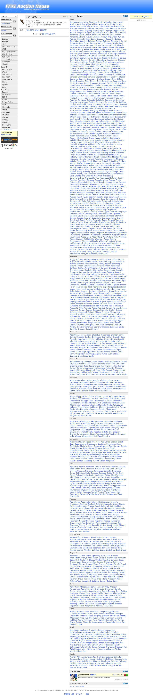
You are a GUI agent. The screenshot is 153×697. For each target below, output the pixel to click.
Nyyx (120, 481)
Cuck (88, 272)
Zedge (109, 581)
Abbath (73, 380)
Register (145, 17)
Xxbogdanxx (113, 665)
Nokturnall (74, 602)
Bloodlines (94, 612)
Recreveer (81, 193)
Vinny (84, 649)
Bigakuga (106, 45)
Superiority (96, 218)
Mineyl (103, 430)
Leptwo (73, 142)
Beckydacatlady (91, 264)
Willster (103, 494)
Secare (122, 199)
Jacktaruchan (120, 117)
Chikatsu (81, 591)
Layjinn (108, 293)
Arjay (107, 587)
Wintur (118, 241)
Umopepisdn (75, 235)
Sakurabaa (113, 197)
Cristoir (114, 539)
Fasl (86, 96)
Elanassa (98, 448)
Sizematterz (75, 212)
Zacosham (113, 327)
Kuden (72, 136)
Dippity (124, 446)
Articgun (113, 587)
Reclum (73, 193)
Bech (72, 444)
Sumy (113, 411)
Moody (90, 161)
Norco (105, 170)
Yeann (79, 247)
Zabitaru (73, 250)
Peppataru (99, 180)
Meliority (73, 157)
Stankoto (73, 216)
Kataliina (106, 123)
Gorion (118, 283)
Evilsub (97, 94)
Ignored (84, 287)
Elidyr (108, 87)
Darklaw (110, 272)
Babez (80, 39)
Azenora (121, 467)
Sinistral (114, 372)
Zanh (104, 606)
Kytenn (107, 477)
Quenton (122, 186)
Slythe (72, 391)
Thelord (88, 226)
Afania (88, 556)
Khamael (103, 127)
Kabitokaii (120, 121)
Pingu (89, 182)
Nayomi (110, 600)
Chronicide (103, 399)
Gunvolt (123, 104)
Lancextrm (74, 570)
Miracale (82, 159)
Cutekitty (73, 614)
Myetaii (110, 302)
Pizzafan (97, 432)
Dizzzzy (93, 81)
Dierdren (113, 382)
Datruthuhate (115, 73)
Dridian (111, 510)
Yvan (110, 354)
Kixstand (122, 130)
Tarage (104, 577)
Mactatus (101, 387)
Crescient (97, 591)
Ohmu (121, 172)
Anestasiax (99, 28)
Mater (88, 641)
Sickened (80, 210)
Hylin (102, 428)
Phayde (85, 523)
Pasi (97, 178)
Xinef (91, 436)
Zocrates (73, 356)
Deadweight (120, 508)
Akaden (73, 26)
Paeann (94, 457)
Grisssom (83, 616)
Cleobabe (89, 270)
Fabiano (112, 94)
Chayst (116, 612)
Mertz (109, 405)
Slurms (121, 372)
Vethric (106, 323)
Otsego (101, 643)
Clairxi (87, 64)
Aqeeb (88, 442)
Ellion (85, 513)
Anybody (88, 31)
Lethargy (80, 519)
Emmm (106, 448)
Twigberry (100, 233)
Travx (93, 374)
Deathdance (109, 75)
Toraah (119, 229)
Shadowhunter (81, 459)
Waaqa (73, 239)
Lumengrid (87, 149)
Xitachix (86, 245)
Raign (114, 620)
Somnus (98, 350)
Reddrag (73, 604)
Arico (117, 33)
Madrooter (82, 151)
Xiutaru (73, 327)
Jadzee (72, 289)
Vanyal (94, 492)
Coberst (110, 380)
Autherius (120, 262)
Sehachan (74, 665)
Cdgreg (106, 469)
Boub (107, 362)
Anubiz (81, 31)
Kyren (100, 544)
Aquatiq (73, 33)
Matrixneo (74, 455)
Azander (73, 39)
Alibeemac (93, 260)
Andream (82, 28)
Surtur (72, 352)
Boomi (72, 52)
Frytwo (105, 450)
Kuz (86, 618)
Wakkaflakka (89, 239)
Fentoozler (99, 475)
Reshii (72, 195)
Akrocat (83, 587)
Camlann (114, 560)
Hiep (83, 597)
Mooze (92, 345)
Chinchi (92, 62)
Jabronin (73, 477)
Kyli (83, 661)
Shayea (81, 205)
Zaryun (103, 581)
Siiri (93, 350)
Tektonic (111, 577)
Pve (111, 457)
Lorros (119, 144)
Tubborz (118, 527)
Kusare (115, 136)
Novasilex (119, 170)
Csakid (88, 68)
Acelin (100, 22)
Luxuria (94, 405)
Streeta (80, 218)
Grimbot (116, 104)
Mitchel (85, 345)
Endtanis (109, 564)
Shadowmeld (107, 203)
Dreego (84, 85)
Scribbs (119, 310)
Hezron (108, 285)
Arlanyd (84, 558)
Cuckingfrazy (97, 68)
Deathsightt (120, 75)
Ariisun (123, 33)
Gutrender (97, 515)
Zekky (89, 252)
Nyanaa (94, 172)
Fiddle (86, 450)
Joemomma (85, 121)
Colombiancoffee (89, 562)
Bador (93, 39)
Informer (113, 115)
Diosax (73, 81)
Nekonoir (79, 304)
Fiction (107, 475)
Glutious (104, 595)
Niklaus (107, 521)
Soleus (78, 391)
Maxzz (118, 387)
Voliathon (74, 325)
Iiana (124, 113)
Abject (81, 22)
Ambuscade (7, 69)
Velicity (93, 529)
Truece (86, 233)
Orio (83, 176)
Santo (105, 575)
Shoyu (92, 411)
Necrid (97, 573)
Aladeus (90, 397)
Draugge (84, 401)
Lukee (124, 295)
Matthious (120, 153)
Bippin (94, 47)
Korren (72, 293)
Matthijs (112, 153)
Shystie (73, 210)
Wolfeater (117, 529)
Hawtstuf (93, 106)
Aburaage (93, 22)
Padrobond (82, 484)
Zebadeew (107, 391)
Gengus (106, 283)
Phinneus (73, 182)
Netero (81, 170)
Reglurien (100, 193)
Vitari (111, 323)
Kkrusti (117, 568)
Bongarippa (89, 266)
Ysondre (97, 327)
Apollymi (109, 31)
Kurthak (101, 136)
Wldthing (90, 354)
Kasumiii (84, 291)
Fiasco (114, 281)
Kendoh (73, 127)
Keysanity (87, 127)
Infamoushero (103, 115)
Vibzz (94, 237)
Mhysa (86, 300)
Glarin (115, 102)
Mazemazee (81, 155)
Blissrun (105, 537)
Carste (88, 539)
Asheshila (74, 37)
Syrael (98, 577)
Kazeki (122, 403)
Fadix (107, 364)
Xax (80, 531)
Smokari (73, 314)
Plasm (4, 82)
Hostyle (116, 515)
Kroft (110, 639)
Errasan (112, 279)
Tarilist (91, 665)
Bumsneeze (121, 54)
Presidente (74, 663)
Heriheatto (89, 108)
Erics (90, 513)
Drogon (89, 564)
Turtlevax (73, 529)
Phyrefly (89, 432)
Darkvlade (74, 382)
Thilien (110, 319)
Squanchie (117, 214)
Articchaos (103, 262)
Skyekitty (93, 212)
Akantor (73, 657)
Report (115, 674)
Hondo (118, 636)
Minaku (79, 345)
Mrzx (99, 163)
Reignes (116, 308)
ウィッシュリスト (9, 47)
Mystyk (97, 165)
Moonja (88, 481)
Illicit (90, 287)
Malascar (91, 151)
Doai (99, 81)
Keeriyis (92, 291)
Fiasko (109, 96)
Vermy (104, 374)
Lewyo (79, 142)
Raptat (92, 663)
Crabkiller (116, 66)
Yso (118, 247)
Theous (104, 319)
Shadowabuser (95, 203)
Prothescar (83, 663)
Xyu (120, 665)
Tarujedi (111, 220)
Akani (84, 397)
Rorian (113, 195)
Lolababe (106, 295)
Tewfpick (99, 224)
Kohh (111, 597)
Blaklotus (96, 335)
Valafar (99, 323)
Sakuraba (109, 663)
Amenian (87, 362)
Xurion (104, 354)
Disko (87, 81)
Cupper (106, 68)
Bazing (100, 43)
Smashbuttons (83, 434)
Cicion (121, 62)
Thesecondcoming (107, 226)
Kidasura (111, 127)
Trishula (107, 321)
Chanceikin (96, 539)
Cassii (120, 424)
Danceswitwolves (101, 446)
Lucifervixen (98, 479)
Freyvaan (109, 98)
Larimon (110, 618)
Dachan (88, 337)
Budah (97, 506)
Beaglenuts (107, 504)
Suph (88, 316)
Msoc (98, 370)
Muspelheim (83, 407)
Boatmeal (79, 266)
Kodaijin (91, 132)
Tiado (118, 226)
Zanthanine (113, 250)
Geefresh (98, 283)
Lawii (83, 479)
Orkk (88, 176)
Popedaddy (84, 184)
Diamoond (101, 382)
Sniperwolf (74, 527)
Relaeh (108, 193)
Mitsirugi (90, 159)
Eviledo (80, 384)
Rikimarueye (111, 523)
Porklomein (104, 184)
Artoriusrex (96, 35)
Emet (121, 473)
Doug (88, 593)
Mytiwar (105, 455)
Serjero (89, 486)
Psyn (122, 643)
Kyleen (72, 519)
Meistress (112, 155)
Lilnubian (123, 639)
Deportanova (114, 446)
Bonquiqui (113, 424)
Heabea (99, 659)
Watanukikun (118, 413)
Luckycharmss (103, 146)
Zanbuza (96, 250)
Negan (72, 304)
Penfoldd (73, 180)
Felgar (103, 96)
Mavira (72, 155)
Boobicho (102, 444)
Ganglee (97, 595)
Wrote (103, 243)
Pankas (108, 643)
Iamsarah (111, 113)
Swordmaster (103, 316)
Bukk (113, 266)
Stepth (93, 434)
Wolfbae (73, 243)
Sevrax (78, 203)
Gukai (109, 401)
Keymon (80, 477)
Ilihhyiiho (73, 115)
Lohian (104, 144)
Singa (105, 210)
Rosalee (116, 348)
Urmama (121, 434)
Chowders (113, 62)
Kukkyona (80, 136)
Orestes (99, 546)
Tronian (121, 231)
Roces (88, 195)
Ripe (102, 663)
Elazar (86, 87)
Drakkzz (94, 593)
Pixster (96, 182)
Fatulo (91, 96)
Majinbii (82, 641)
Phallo (118, 180)
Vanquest (115, 235)
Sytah (119, 411)
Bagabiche (110, 39)
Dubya (86, 448)
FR (11, 129)
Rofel (89, 645)
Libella (93, 519)
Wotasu (91, 243)
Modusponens (109, 159)
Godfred (73, 104)
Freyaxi (86, 595)
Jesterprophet (101, 119)
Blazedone (119, 47)
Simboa (99, 210)
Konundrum (106, 132)
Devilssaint (81, 364)
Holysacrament (115, 111)
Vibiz (89, 237)
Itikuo (93, 675)
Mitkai (96, 600)
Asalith (118, 35)
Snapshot (79, 577)
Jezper (121, 119)
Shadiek (85, 203)
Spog (119, 350)
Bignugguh (113, 397)
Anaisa (114, 260)
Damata (111, 508)
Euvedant (74, 281)
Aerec (115, 22)
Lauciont (118, 618)
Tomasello (106, 548)
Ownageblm (90, 178)
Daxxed (118, 272)
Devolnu (80, 510)
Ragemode (117, 457)
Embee (73, 90)
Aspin (90, 558)
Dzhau (123, 634)
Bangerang (115, 41)
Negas (109, 481)
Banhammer (112, 558)
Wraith (98, 243)
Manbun (106, 297)
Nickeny (111, 345)
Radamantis (94, 189)
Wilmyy (102, 241)
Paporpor (115, 643)
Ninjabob (119, 345)
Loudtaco (81, 146)
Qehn (103, 186)
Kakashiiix (89, 639)
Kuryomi (108, 136)
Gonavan (117, 542)
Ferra (113, 364)
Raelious (110, 189)
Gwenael (73, 106)
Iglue (78, 287)
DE (9, 129)
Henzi (72, 108)
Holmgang (94, 111)
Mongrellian (81, 161)
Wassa (106, 239)
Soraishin (80, 214)
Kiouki (99, 130)
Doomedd (117, 81)
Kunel (87, 136)
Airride (115, 24)
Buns (118, 266)
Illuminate (82, 115)
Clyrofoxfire (98, 270)
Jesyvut (110, 119)
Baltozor (106, 41)
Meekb (97, 155)
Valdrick (73, 492)
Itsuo (99, 117)
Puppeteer (92, 186)
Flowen (79, 595)
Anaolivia (120, 26)
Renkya (121, 620)
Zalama (88, 250)
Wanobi (78, 436)
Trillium (100, 321)
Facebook (110, 614)
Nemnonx (88, 304)
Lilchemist (99, 142)
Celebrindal (95, 268)
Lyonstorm (117, 149)
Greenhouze (98, 104)
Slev (100, 212)
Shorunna (74, 207)
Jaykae (83, 119)
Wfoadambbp (75, 241)
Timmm (85, 229)
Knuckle (104, 639)
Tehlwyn (87, 222)
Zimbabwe (110, 550)
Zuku (105, 254)
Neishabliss (97, 167)
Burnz (119, 444)
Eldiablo (93, 87)
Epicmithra (104, 279)
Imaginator (91, 115)
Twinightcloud (111, 233)
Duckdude (81, 276)
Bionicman (74, 506)
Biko (80, 47)
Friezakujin (118, 98)
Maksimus (82, 600)
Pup (71, 575)
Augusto (89, 37)
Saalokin (92, 197)
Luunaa (121, 519)
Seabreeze (74, 312)
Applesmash (119, 31)
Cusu (82, 634)
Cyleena (113, 68)
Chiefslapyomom (77, 270)
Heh (125, 106)
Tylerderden (122, 233)
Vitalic (99, 237)
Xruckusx (94, 245)
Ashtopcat (117, 421)
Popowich (89, 602)
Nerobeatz (110, 641)
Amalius (107, 260)
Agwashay (81, 24)
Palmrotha (104, 306)
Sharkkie (73, 205)
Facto (118, 94)
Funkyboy (82, 100)
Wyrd (109, 243)
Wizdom (118, 649)
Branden (114, 335)
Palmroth (95, 306)
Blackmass (87, 632)
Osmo (95, 643)
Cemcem (84, 60)
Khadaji (123, 616)
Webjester (110, 461)
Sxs (118, 218)
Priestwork (97, 602)
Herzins (114, 339)
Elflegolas (101, 87)
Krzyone (98, 134)
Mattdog (104, 153)
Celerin (73, 337)
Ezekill (72, 595)
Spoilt (100, 214)
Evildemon (74, 94)
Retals (78, 195)
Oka (85, 174)
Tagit (84, 352)
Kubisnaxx (107, 134)
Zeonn (102, 550)
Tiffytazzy (84, 490)
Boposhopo (99, 266)
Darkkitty (107, 471)
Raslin (72, 409)
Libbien (87, 519)
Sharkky (73, 434)
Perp (106, 180)
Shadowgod (111, 409)
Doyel (86, 83)
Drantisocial (112, 83)
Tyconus (113, 352)
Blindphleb (84, 560)
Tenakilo (94, 222)
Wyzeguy (89, 325)
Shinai (109, 525)
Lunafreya (97, 149)
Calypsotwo (115, 362)
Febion (97, 96)
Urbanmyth (89, 413)
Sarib (90, 372)
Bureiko (73, 56)
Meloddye (97, 455)
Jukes (107, 121)
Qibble (108, 186)
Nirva (92, 170)
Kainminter (114, 616)
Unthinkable (96, 235)
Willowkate (107, 529)
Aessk (121, 22)
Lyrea (95, 387)
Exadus (85, 475)
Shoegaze (109, 205)
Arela (112, 33)
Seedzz (78, 201)
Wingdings (110, 241)
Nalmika (114, 661)
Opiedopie (87, 643)
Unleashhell (79, 413)
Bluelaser (90, 469)
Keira (79, 661)
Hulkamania (108, 566)
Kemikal (122, 125)
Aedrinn (81, 556)
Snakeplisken (99, 459)
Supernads (116, 459)
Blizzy (83, 469)
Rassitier (82, 191)
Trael (88, 374)
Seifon (72, 350)
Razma (115, 191)
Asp (102, 442)
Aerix (72, 587)
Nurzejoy (86, 172)
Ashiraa (73, 612)
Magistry (113, 544)
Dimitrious (98, 634)
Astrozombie (75, 589)
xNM (4, 49)
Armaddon (108, 421)
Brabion (91, 506)
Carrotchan (74, 58)
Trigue (80, 579)
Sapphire (117, 663)
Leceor (116, 639)
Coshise (99, 562)
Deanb (100, 75)
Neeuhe (80, 167)
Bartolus (80, 612)
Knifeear (84, 132)
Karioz (99, 123)
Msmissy (105, 163)
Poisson (109, 182)
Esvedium (97, 513)
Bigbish (113, 45)
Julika (124, 659)
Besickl (115, 504)
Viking (104, 579)
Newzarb (103, 304)
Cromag (73, 68)
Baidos (118, 39)
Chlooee (73, 471)
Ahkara (95, 24)
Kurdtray (93, 136)
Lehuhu (105, 140)
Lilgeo (83, 430)
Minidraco (121, 570)
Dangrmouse (85, 71)
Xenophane (109, 325)
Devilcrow (74, 79)
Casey (121, 560)
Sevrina (103, 525)
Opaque (109, 370)
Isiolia (87, 452)
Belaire (115, 43)
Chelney (73, 591)
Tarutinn (73, 222)
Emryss (102, 564)
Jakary (78, 289)
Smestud (99, 411)
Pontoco (122, 182)
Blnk (91, 50)
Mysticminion (88, 165)
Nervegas (74, 170)
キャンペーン (7, 74)
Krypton (93, 477)
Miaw (92, 300)
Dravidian (116, 634)
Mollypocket (117, 405)
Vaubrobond (75, 237)
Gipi (107, 636)
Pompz (115, 182)
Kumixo (101, 477)
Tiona (72, 321)
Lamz (92, 140)
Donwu (82, 564)
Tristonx (87, 579)
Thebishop (88, 461)
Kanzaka (86, 123)
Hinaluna (106, 108)
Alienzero (90, 467)
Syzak (76, 220)
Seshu (114, 201)
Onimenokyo (75, 432)
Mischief (106, 300)
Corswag (100, 66)
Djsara (116, 399)
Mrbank (105, 161)
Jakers (111, 659)
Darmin (100, 73)
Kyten (95, 618)
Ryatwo (124, 348)
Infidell (106, 659)
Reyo (83, 195)
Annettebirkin (82, 421)
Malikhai (73, 620)
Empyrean (105, 276)
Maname (99, 151)
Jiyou (92, 597)
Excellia (102, 614)
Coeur (107, 64)
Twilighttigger (117, 321)
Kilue (122, 428)
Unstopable (86, 235)
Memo (72, 345)
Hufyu (88, 113)
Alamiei (82, 467)
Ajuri (103, 556)
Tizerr (99, 229)
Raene (113, 484)
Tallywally (97, 220)
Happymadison (115, 595)
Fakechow (74, 96)
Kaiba (72, 291)
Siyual (72, 577)
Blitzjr (86, 50)
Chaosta (112, 268)
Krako (120, 132)
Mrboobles (113, 161)
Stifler (89, 647)
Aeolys (72, 397)
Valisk (79, 492)
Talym (98, 488)
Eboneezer (108, 593)
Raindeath (74, 191)
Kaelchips (98, 597)
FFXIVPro (6, 122)
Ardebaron (99, 421)
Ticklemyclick (75, 229)
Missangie (79, 481)
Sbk (90, 199)
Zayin (124, 374)
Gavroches (79, 515)
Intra (72, 117)
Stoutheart (87, 548)
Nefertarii (88, 167)
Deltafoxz (82, 614)
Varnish (123, 235)
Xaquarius (112, 374)
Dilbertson (80, 473)
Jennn (72, 568)
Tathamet (80, 319)
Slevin (90, 459)
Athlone (81, 37)
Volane (110, 237)
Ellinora (79, 513)
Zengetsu (97, 252)
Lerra (124, 452)
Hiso (102, 366)
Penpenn (90, 180)
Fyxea (91, 283)
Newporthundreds (86, 521)
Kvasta (91, 138)
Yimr (85, 247)
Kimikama (100, 341)
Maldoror (119, 368)
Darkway (92, 73)
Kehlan (107, 125)
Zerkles (114, 252)
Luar (95, 146)
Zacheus (81, 250)
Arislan (101, 587)
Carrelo (118, 589)
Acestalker (108, 22)
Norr (109, 573)
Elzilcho (73, 384)
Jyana (123, 289)
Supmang (106, 218)
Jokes (93, 121)
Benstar (82, 45)
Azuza (84, 657)
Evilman (90, 94)
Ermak (123, 564)
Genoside (108, 384)
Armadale (74, 35)
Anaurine (73, 28)
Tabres (78, 352)
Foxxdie (73, 283)
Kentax (80, 127)
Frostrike (98, 450)
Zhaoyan (84, 254)
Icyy (115, 566)
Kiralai (105, 130)
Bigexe (122, 504)
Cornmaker (106, 539)
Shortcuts (118, 205)
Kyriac (107, 341)
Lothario (121, 597)
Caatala (81, 268)
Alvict (101, 260)
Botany (79, 52)
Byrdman (73, 268)
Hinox (112, 108)
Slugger (105, 212)
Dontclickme (107, 81)
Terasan (103, 527)
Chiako (85, 62)
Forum (4, 100)
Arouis (81, 35)
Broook (122, 52)
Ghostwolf (74, 452)
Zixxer (100, 254)
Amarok (106, 502)
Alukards (112, 26)
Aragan (88, 33)
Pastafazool (105, 178)
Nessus (118, 600)
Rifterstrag (93, 575)
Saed (106, 197)
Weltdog (73, 581)
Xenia (102, 325)
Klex (78, 132)
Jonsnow (105, 616)
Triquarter (74, 606)
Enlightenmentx (76, 279)
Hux (81, 544)
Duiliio (109, 473)
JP (4, 129)
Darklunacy (83, 73)
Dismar (82, 593)
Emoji (112, 448)
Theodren (119, 647)
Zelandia (73, 329)
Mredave (122, 161)
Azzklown (87, 424)
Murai (95, 620)
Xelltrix (99, 606)
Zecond (73, 252)
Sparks (5, 84)
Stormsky (112, 314)
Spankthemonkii (110, 350)
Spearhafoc (111, 622)
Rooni (107, 195)
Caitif (87, 268)
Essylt (103, 92)
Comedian (114, 64)
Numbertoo (115, 521)
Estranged (120, 279)
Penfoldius (82, 180)
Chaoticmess (111, 60)
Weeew (113, 239)
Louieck (89, 146)
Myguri (98, 345)
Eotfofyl (117, 564)
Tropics (73, 233)
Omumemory (75, 523)
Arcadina (114, 502)
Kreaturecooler (81, 134)
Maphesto (107, 151)
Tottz (82, 321)
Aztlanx (79, 424)
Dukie (120, 539)
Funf (91, 595)
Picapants (74, 308)
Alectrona (91, 26)
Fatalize (107, 281)
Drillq (100, 593)
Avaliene (97, 37)
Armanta (83, 504)
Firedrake (93, 384)
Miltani (97, 430)
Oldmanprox (101, 174)
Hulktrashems (75, 403)
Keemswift (94, 125)
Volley (116, 237)
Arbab (94, 33)
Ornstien (94, 176)
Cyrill (99, 657)
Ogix (116, 172)
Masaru (86, 153)
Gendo (123, 450)
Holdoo (86, 111)
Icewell (119, 113)
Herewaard (79, 108)
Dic (107, 382)
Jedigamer (101, 289)
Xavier (96, 325)
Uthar (80, 529)
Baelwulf (91, 504)
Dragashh (94, 83)
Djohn (87, 473)
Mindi (123, 387)
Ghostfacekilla (117, 475)
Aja (120, 24)
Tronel (93, 579)
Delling (124, 591)
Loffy (98, 144)
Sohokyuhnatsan (99, 622)
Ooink (89, 389)
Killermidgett (121, 127)
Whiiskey (87, 550)
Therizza (95, 226)
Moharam (88, 620)
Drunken (113, 85)
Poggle (102, 182)
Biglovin (120, 45)
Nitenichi (99, 170)
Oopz (72, 176)
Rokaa (101, 195)
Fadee (86, 384)
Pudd (122, 573)
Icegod (107, 428)
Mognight (74, 302)
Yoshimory (92, 247)
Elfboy (72, 513)
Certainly (92, 60)
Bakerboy (83, 41)
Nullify (79, 172)
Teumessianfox (102, 434)
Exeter (92, 475)
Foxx (103, 636)
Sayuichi (95, 525)
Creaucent (74, 272)
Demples (91, 77)
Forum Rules (7, 102)
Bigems (108, 264)
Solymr (73, 214)
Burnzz (80, 56)
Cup (93, 272)
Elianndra (96, 276)
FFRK (4, 105)
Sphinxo (93, 214)
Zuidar (91, 356)
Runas (88, 525)
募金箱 (4, 97)
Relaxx (114, 193)
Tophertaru (111, 229)
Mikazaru (98, 300)
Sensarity (97, 201)
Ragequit (118, 189)
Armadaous (74, 504)
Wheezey (85, 241)
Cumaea (79, 426)
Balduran (80, 264)
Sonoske (82, 527)
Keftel (101, 125)
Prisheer (113, 184)
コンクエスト (7, 77)
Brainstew (92, 657)
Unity (4, 87)
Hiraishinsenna (76, 111)
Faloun (81, 96)
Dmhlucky (107, 634)
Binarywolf (86, 47)
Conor (81, 66)
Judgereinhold (89, 568)
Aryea (112, 35)
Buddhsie (93, 54)
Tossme (114, 548)
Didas (114, 79)
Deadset (93, 75)
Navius (116, 302)
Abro (86, 22)
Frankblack (74, 616)
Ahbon (88, 24)
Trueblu (79, 233)
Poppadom (94, 184)
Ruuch (79, 197)
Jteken (101, 121)
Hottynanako (75, 517)
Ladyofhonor (83, 140)
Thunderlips (75, 490)
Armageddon (85, 262)
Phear (95, 389)
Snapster (113, 212)
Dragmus (102, 83)
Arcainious (96, 442)
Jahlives (99, 452)
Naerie (109, 165)
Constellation (90, 66)
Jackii (112, 117)
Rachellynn (84, 189)
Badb (72, 469)
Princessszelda (119, 370)
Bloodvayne (92, 444)
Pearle (120, 178)
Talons (72, 319)
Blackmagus (103, 47)
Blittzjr (81, 50)
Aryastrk (105, 35)
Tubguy (92, 233)
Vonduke (122, 237)
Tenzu (113, 222)
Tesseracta (96, 548)
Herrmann (100, 285)
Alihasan (114, 556)
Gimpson (108, 102)
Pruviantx (102, 389)
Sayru (86, 199)
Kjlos (72, 405)
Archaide (114, 467)
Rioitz (97, 663)
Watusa (85, 436)
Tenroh (107, 222)
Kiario (116, 291)
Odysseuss (109, 172)
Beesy (101, 264)
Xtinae (79, 651)
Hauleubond (75, 597)
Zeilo (79, 252)
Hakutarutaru (83, 106)
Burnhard (98, 469)
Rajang (73, 372)
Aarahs (73, 537)
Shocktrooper (104, 372)
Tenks (101, 222)
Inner (119, 115)
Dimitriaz (104, 274)
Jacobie (87, 544)
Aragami (80, 33)
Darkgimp (112, 71)
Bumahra (106, 560)
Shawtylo (87, 622)
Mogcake (122, 300)
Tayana (80, 222)
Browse (5, 39)
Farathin (93, 281)
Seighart (116, 432)
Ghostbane (108, 542)
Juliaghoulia (106, 403)
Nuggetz (110, 407)
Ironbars (77, 117)
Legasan (73, 295)
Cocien (90, 446)
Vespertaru (80, 354)
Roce (119, 484)
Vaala (120, 352)
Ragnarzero (116, 602)
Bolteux (113, 537)
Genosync (100, 102)
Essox (83, 636)
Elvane (95, 614)
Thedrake (116, 488)
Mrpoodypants (90, 163)
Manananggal (111, 343)
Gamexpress (110, 100)
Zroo (80, 356)
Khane (84, 387)
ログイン (136, 17)
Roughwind (120, 195)
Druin (124, 426)
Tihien (102, 461)
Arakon (94, 362)
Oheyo (80, 643)
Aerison (81, 335)
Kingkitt (110, 452)
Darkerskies (102, 71)
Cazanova (106, 58)
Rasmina (122, 546)
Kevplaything (75, 387)
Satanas (96, 310)
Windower (6, 127)
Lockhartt (91, 144)
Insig (124, 115)
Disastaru (80, 81)
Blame (111, 47)
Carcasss (101, 56)
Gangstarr (120, 100)
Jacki (93, 452)
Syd (123, 622)
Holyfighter (103, 111)
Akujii (100, 502)
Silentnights (90, 210)
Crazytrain (102, 508)
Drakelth (116, 337)
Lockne (81, 343)
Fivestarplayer (81, 428)
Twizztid (106, 490)
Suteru (113, 218)
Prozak (120, 184)
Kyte (90, 618)
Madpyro (73, 151)
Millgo (72, 481)
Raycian (108, 191)
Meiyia (119, 155)
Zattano (116, 354)
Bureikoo (73, 399)
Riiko (78, 409)
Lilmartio (73, 343)
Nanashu (102, 481)
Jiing (77, 568)
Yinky (78, 668)
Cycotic (90, 471)
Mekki (114, 479)
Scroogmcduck (112, 199)
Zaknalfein (74, 496)
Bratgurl (98, 52)
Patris (116, 407)
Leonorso (121, 140)
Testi (72, 413)
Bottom (91, 52)
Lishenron (92, 368)
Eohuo (72, 475)
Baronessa (74, 43)
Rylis (110, 432)
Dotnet (73, 83)
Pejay (100, 457)
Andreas (98, 397)
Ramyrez (82, 348)
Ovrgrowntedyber (77, 178)
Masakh (79, 153)
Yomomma (89, 327)
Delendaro (86, 274)
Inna (87, 597)
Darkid (120, 71)
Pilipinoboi (82, 182)
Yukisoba (105, 327)
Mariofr (73, 370)
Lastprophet (75, 430)
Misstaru (114, 300)
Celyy (72, 60)
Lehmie (98, 140)
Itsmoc (121, 366)
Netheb (96, 304)
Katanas (114, 123)
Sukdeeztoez (75, 316)
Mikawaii (123, 157)
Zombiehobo (121, 550)
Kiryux (111, 130)
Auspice (96, 380)
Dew (110, 337)
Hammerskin (97, 566)
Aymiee (121, 37)
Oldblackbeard (84, 306)
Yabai (119, 374)
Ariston (76, 262)
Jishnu (77, 121)
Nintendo (6, 107)
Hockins (122, 285)
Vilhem (99, 529)
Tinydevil (92, 229)
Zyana (84, 668)
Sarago (89, 310)
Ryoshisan (74, 310)
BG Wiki (5, 115)
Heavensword (94, 366)
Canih (121, 335)
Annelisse (122, 28)
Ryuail (85, 197)
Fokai (79, 98)
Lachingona (115, 138)
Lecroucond (116, 293)
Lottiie (107, 519)
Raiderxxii (74, 348)
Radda (94, 308)
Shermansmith (98, 205)
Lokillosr (88, 343)
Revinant (109, 348)
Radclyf (103, 189)
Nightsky (101, 620)
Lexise (89, 570)
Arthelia (88, 35)
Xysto (101, 245)
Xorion (88, 416)
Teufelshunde (81, 224)
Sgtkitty (102, 409)
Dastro (106, 73)
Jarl (95, 289)
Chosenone (74, 634)
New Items (6, 135)
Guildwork (6, 125)
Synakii (111, 604)
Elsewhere (74, 542)
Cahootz (86, 56)
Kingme (86, 130)
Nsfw (103, 370)
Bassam (93, 43)
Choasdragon (75, 562)
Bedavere (108, 43)
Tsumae (73, 550)
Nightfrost (99, 521)
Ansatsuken (80, 442)
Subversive (120, 314)
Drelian (98, 85)
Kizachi (73, 132)
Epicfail (87, 279)
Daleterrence (100, 272)
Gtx (104, 401)
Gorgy (89, 104)
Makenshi (121, 544)
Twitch (4, 110)
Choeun (87, 508)
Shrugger (113, 486)
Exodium (104, 94)
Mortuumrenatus (85, 302)
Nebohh (73, 167)
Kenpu (92, 341)
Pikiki (81, 308)
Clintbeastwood (97, 64)
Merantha (102, 405)
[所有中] (45, 34)
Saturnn (80, 604)
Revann (123, 308)
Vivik (104, 237)
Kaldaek (115, 403)
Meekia (90, 455)
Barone (124, 41)
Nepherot (120, 167)
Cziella (104, 591)
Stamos (108, 459)
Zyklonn (94, 329)
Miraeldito (74, 573)
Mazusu (114, 297)
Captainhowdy (84, 399)
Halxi (86, 366)
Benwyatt (90, 45)
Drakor (122, 399)
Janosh (77, 119)
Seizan (90, 201)
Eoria (81, 542)
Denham (92, 382)
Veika (72, 436)
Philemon (122, 661)
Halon (104, 515)
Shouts (5, 64)
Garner (85, 102)
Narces (109, 430)
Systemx (113, 316)
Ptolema (83, 186)
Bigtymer (73, 47)
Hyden (98, 113)
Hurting (85, 403)
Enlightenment (76, 92)
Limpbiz (116, 142)
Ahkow (101, 24)
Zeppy (79, 624)
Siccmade (110, 645)
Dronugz (105, 85)
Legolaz (82, 570)
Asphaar (111, 262)
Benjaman (74, 45)
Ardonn (88, 335)
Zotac (88, 329)
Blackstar (83, 506)
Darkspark (74, 564)
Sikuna (113, 312)
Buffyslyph (102, 54)
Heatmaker (109, 106)
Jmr (80, 568)
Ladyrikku (115, 477)
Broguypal (107, 52)
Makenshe (110, 368)
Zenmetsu (105, 252)
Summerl (87, 218)
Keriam (97, 639)
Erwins (90, 92)
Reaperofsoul (92, 348)
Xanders (115, 243)
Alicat (72, 442)
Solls (86, 577)
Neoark (112, 167)
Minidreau (74, 159)
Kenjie (79, 368)
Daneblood (96, 337)
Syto (72, 220)
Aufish (72, 424)
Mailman (94, 297)
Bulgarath (105, 506)
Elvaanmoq (91, 364)
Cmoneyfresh (109, 270)
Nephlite (73, 457)
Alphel (105, 26)
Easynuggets (75, 636)
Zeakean (122, 250)
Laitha (85, 368)
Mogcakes (120, 159)
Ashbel (105, 397)
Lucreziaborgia (76, 149)
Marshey (89, 661)
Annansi (113, 28)
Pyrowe (123, 407)
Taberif (82, 220)
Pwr (98, 186)
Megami (121, 297)
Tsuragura (98, 490)
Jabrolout (73, 341)
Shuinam (122, 486)
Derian (72, 473)
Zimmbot (93, 254)
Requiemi (122, 193)
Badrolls (102, 558)
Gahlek (101, 384)
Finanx (121, 96)
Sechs (72, 201)
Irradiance (86, 117)
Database (6, 62)
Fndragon (119, 614)
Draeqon (94, 473)
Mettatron (89, 157)
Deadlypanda (75, 274)
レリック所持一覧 (9, 52)
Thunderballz (119, 319)
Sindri (117, 645)
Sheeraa (88, 205)
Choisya (83, 446)
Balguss (99, 41)
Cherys (73, 62)
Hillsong (98, 108)
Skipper (122, 525)
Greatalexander (76, 366)
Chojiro (106, 62)
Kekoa (111, 291)
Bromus (115, 52)
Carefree (109, 56)
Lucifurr (102, 343)
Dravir (72, 448)
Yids (84, 651)
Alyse (79, 657)
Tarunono (119, 220)
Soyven (92, 577)
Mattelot (82, 455)
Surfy (78, 374)
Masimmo (122, 343)
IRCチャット (7, 95)
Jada (71, 639)
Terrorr (72, 224)
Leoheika (112, 140)
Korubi (78, 293)
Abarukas (74, 22)
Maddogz (79, 297)
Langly (106, 544)
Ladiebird (74, 140)
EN (6, 129)
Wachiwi (79, 239)
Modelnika (98, 159)
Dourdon (79, 83)
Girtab (112, 283)
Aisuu (77, 587)
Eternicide (119, 92)
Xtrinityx (80, 327)
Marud (72, 153)
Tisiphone (113, 434)
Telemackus (89, 319)
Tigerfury (110, 527)
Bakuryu (91, 41)
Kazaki (86, 125)
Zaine (120, 494)
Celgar (72, 426)
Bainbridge (74, 41)
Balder (101, 630)
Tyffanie (73, 323)
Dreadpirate (75, 85)
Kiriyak (110, 568)
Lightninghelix (88, 142)
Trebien (102, 231)
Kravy (72, 134)
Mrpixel (80, 163)
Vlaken (107, 492)
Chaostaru (101, 60)
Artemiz (95, 262)
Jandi (84, 289)
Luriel (72, 297)
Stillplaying (83, 665)
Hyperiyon (109, 366)
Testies (85, 391)
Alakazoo (86, 537)
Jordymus (116, 289)
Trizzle (98, 374)
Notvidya (115, 573)
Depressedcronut (103, 77)
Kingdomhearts (76, 130)
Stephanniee (89, 216)
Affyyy (72, 260)
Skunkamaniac (119, 389)
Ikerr (113, 428)
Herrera (107, 339)
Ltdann (95, 343)
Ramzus (84, 575)
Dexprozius (91, 79)
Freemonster (113, 513)
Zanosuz (104, 250)
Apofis (102, 31)
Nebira (123, 302)
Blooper (92, 560)
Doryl (124, 81)
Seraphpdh (81, 486)
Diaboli (108, 79)
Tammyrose (107, 488)
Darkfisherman (101, 426)
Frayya (97, 98)
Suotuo (90, 527)
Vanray (73, 354)
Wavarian (84, 494)
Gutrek (88, 566)
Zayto (121, 327)
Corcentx (119, 270)
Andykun (90, 28)
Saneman (94, 409)
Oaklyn (101, 172)
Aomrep (96, 31)
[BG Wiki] (35, 30)
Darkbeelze (98, 471)
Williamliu (94, 241)
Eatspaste (118, 510)
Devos (89, 614)
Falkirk (87, 542)
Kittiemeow (74, 618)
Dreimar (90, 85)
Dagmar (111, 591)
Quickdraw (74, 189)
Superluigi (91, 488)
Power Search (5, 23)
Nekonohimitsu (76, 546)
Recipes (5, 42)
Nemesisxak (115, 455)
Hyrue (104, 113)
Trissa (115, 231)
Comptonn (74, 66)
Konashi (94, 544)
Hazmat (91, 339)
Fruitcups (123, 513)
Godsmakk (81, 104)
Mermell (81, 157)
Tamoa (104, 220)
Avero (83, 589)
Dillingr (120, 79)
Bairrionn (90, 589)
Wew (79, 581)
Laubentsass (75, 479)
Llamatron (82, 144)
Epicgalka (95, 279)
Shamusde (97, 486)
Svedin (94, 316)
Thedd (97, 319)
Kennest (85, 341)
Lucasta (114, 519)
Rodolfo (95, 195)
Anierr (106, 28)
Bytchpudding (98, 632)
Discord (5, 117)
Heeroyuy (119, 106)
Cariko (116, 56)
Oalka (88, 457)
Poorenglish (74, 184)
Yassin (117, 245)
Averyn (104, 37)
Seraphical (106, 201)
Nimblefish (93, 407)
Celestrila (80, 337)
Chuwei (94, 508)
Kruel (82, 618)
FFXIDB (5, 120)
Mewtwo (90, 600)
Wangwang (74, 494)
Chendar (121, 60)
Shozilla (106, 486)
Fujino (72, 515)
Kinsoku (103, 568)
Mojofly (73, 161)
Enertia (115, 90)
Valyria (86, 529)
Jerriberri (91, 119)
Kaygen (80, 125)
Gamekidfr (120, 364)
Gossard (88, 515)
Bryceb (73, 54)
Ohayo (116, 430)
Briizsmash (109, 589)
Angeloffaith (75, 558)
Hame (112, 636)
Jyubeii (113, 121)
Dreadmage (102, 510)
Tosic (83, 374)
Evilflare (82, 94)
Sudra (84, 488)
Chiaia (79, 62)
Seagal (95, 372)
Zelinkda (95, 550)
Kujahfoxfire (87, 293)
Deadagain (84, 75)
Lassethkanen (98, 293)
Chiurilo (99, 62)
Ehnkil (115, 473)
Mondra (82, 573)
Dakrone (121, 68)
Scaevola (97, 199)
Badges (5, 92)
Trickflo (109, 231)
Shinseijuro (89, 604)
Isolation (84, 517)
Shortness (87, 350)
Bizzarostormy (81, 444)
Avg (109, 37)
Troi (125, 647)
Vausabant (99, 413)
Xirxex (79, 245)
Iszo (115, 366)
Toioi (104, 229)
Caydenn (97, 58)
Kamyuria (112, 517)
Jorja (80, 341)
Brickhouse (99, 589)
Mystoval (89, 573)
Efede (80, 87)
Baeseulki (101, 39)
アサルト (5, 72)
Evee (123, 593)
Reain (83, 645)
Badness (86, 39)
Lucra (112, 146)
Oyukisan (74, 484)
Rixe (119, 523)
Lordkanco (111, 144)
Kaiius (77, 291)
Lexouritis (81, 295)
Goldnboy (80, 566)
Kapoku (93, 123)
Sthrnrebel (110, 216)
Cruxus (117, 380)
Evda (87, 281)
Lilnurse (89, 295)
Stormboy (119, 216)
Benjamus (95, 424)
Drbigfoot (121, 83)
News (87, 170)
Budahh (85, 54)
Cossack (108, 66)
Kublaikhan (117, 134)
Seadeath (83, 312)
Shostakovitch (91, 207)
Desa (111, 399)
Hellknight (99, 339)
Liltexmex (108, 142)
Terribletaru (121, 222)
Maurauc (97, 661)
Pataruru (113, 178)
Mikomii (102, 641)
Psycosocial (74, 186)
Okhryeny (92, 174)
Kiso (116, 130)
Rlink (100, 575)
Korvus (115, 132)
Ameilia (73, 421)
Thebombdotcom (77, 226)
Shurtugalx (114, 207)
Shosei (81, 207)
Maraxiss (107, 479)
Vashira (80, 550)
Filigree (100, 542)
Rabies (109, 389)
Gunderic (91, 285)
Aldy (81, 260)
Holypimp (97, 616)
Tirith (77, 321)
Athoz (99, 537)
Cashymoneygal (86, 58)
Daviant (73, 364)
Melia (80, 300)
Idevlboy (92, 403)
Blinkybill (73, 50)
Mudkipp (113, 163)
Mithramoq (80, 370)
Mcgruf (80, 620)
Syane (96, 527)
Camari (94, 56)
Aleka (86, 260)
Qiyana (115, 186)
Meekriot (104, 155)
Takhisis (73, 461)
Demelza (73, 77)
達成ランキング (8, 54)
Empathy (73, 339)
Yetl (95, 436)
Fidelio (115, 96)
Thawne (116, 224)
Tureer (81, 606)
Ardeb (91, 421)
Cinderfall (80, 64)
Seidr (72, 459)
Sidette (115, 525)
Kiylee (105, 597)
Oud (100, 176)
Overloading (107, 176)
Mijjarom (89, 430)
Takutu (95, 647)
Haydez (92, 659)
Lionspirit (73, 144)
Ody (93, 546)
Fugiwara (73, 100)
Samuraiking (81, 372)
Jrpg (83, 639)
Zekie (84, 252)
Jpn (97, 121)
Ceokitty (73, 508)
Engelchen (122, 276)
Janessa (90, 289)
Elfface (95, 564)
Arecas (106, 33)
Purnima (77, 575)
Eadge (120, 85)
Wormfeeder (82, 243)
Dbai (78, 75)
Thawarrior (108, 224)
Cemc (77, 60)
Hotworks (81, 113)
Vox (118, 492)
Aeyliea (73, 24)
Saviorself (79, 199)
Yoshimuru (101, 247)
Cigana (73, 64)
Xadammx (74, 531)
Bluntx (102, 50)
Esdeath (96, 92)
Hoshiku (73, 113)
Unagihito (92, 323)
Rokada (82, 525)
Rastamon (91, 191)
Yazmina (73, 247)
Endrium (99, 90)
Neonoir (103, 573)
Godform (122, 102)
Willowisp (110, 649)
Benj (121, 43)
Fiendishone (96, 636)
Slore (72, 488)
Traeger (88, 321)
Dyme (89, 276)
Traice (89, 231)
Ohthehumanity (76, 174)
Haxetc (101, 106)
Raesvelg (114, 546)
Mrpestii (73, 163)
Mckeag (90, 155)
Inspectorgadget (110, 287)
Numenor (82, 389)
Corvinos (89, 591)
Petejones (92, 484)
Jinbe (72, 121)
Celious (123, 58)
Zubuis (85, 356)
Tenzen (80, 461)
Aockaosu (84, 630)
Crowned (81, 68)
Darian (94, 71)
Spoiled (78, 488)
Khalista (95, 127)
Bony (114, 50)
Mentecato (121, 479)
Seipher (91, 312)
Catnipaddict (115, 506)
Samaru (82, 310)
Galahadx (91, 100)
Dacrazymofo (89, 426)
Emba (124, 87)
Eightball (116, 593)
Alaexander (81, 26)
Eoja (84, 92)
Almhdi (99, 26)
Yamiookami (109, 245)
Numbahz (74, 306)
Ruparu (73, 486)
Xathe (122, 243)
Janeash (118, 659)
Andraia (98, 467)
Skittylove (85, 212)
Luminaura (86, 405)
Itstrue (94, 117)
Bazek (120, 442)
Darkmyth (89, 634)
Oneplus (119, 174)
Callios (107, 632)
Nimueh (73, 643)
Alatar (83, 380)
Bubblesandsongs (77, 539)
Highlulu (115, 285)
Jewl (115, 119)
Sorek (87, 214)
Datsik (72, 75)
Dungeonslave (76, 659)
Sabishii (100, 197)
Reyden (79, 622)
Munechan (121, 163)
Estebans (110, 92)
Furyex (85, 283)
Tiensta (96, 461)
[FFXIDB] (43, 30)
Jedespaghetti (102, 517)
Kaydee (73, 125)
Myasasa (78, 165)
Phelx (83, 432)
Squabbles (107, 214)
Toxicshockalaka (103, 352)
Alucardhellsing (76, 362)
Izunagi (92, 517)
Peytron (112, 180)
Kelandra (115, 125)
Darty (118, 591)
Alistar (89, 380)
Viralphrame (92, 649)
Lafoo (113, 341)
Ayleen (114, 37)
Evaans (81, 281)
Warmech (99, 239)
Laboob (106, 138)
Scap (103, 199)
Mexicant (103, 157)
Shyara (123, 207)
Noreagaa (87, 546)
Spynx (104, 604)
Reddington (91, 193)
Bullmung (112, 54)
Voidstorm (112, 579)
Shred (122, 575)
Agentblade (74, 630)
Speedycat (90, 314)
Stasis (80, 216)
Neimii (104, 345)
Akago (94, 502)
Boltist (108, 50)
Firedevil (73, 98)
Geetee (92, 102)
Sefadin (95, 645)
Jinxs (99, 403)
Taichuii (89, 220)
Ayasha (73, 264)
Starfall (104, 314)
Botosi (85, 52)
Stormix (107, 411)
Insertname (97, 287)
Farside (101, 281)
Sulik (83, 316)
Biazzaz (101, 362)
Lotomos (73, 146)
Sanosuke (122, 197)
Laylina (119, 341)
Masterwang (95, 153)
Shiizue (98, 312)
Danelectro (74, 71)
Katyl (121, 123)
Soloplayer (122, 212)
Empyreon (91, 90)
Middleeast (105, 661)
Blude (96, 50)
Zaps (100, 436)
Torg (85, 231)
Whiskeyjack (93, 494)
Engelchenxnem (76, 450)
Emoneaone (81, 90)
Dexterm (100, 79)
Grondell (83, 285)
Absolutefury (86, 502)
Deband (73, 510)
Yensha (73, 668)
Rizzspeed (74, 525)
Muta (72, 165)
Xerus (104, 665)
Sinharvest (74, 647)
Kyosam (77, 405)
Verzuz (83, 237)
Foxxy (79, 283)
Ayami (95, 558)
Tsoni (120, 548)
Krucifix (91, 134)
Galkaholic (99, 100)
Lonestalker (116, 295)
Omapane (112, 174)
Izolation (105, 117)
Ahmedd (108, 24)
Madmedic (74, 521)
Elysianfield (116, 87)
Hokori (72, 287)
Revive (72, 622)
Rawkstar (100, 191)
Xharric (73, 651)
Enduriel (107, 90)
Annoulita (74, 31)
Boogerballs (122, 50)
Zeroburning (75, 254)
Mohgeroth (90, 370)
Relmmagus (101, 523)
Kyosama (99, 138)
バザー (4, 44)
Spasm (73, 374)
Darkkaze (74, 73)
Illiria (124, 636)
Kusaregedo (75, 138)
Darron (105, 337)
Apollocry (106, 467)
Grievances (74, 285)
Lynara (104, 570)
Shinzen (102, 645)
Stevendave (100, 216)
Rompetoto (85, 409)
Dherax (88, 510)
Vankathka (106, 235)
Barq (81, 43)
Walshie (98, 665)
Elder (123, 337)
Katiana (73, 661)
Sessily (120, 201)
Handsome (82, 339)
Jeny (117, 428)
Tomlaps (118, 604)
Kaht (122, 384)
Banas (107, 442)
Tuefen (91, 391)
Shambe (117, 203)
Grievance (107, 104)
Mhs (110, 157)
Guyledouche (93, 428)
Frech (102, 98)
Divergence (7, 79)
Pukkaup (106, 602)
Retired (102, 348)
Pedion (111, 306)
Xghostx (118, 325)
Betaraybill (74, 560)
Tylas (99, 579)
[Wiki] (28, 30)
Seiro (84, 201)
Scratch (112, 310)
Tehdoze (101, 647)
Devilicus (82, 79)
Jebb (104, 452)
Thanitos (119, 577)
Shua (99, 207)
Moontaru (97, 161)
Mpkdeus (73, 407)
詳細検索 (3, 30)
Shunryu (105, 207)
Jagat (72, 119)
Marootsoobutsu (119, 151)
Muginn (94, 481)
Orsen (81, 602)
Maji (100, 297)
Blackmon (104, 424)
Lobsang (100, 519)
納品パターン (7, 57)
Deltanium (95, 274)
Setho (72, 203)
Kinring (93, 130)
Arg (71, 262)
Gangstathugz (76, 102)
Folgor (85, 98)
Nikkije (110, 304)
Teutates (91, 224)
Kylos (89, 387)
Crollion (124, 362)
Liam (116, 597)
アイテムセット (8, 59)
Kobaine (123, 291)
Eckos (90, 401)
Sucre (118, 622)
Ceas (112, 469)
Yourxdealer (111, 247)
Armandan (93, 630)
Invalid (121, 339)
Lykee (104, 149)
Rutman (73, 197)
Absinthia (74, 335)
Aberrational (75, 502)
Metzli (96, 157)
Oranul (109, 620)
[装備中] (52, 34)
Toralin (72, 231)
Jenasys (77, 639)
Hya (93, 113)
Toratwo (79, 231)
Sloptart (98, 604)
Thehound (110, 647)
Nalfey (118, 165)
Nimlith (119, 641)
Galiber (73, 566)
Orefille (78, 176)
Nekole (106, 167)
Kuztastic (84, 138)
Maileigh (86, 297)
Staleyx (82, 647)
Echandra (74, 87)
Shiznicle (105, 312)
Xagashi (97, 354)
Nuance (73, 172)
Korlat (87, 477)
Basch (77, 469)
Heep (110, 515)
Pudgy (107, 484)
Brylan (79, 54)
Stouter (73, 218)
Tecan (124, 411)
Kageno (73, 123)
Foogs (90, 98)
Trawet (96, 231)
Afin (77, 260)
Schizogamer (114, 575)
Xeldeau (73, 245)
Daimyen (117, 562)
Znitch (110, 606)
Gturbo (82, 452)
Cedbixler (115, 58)
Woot (83, 416)
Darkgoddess (107, 657)
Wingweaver (75, 416)
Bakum (99, 504)
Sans (72, 199)
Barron (86, 43)
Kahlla (79, 123)
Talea (119, 316)
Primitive (87, 308)
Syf (121, 218)
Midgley (115, 157)
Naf (114, 165)
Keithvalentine (102, 291)
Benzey (98, 45)
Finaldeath (98, 401)
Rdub (120, 191)
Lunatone (101, 368)
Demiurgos (82, 77)
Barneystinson (76, 632)
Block (87, 612)
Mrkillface (74, 389)
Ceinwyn (118, 469)
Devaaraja (74, 593)
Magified (73, 600)
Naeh (103, 165)
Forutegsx (121, 281)
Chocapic (94, 399)
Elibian (85, 659)
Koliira (98, 132)
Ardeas (100, 33)
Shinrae (86, 411)
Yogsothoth (86, 581)
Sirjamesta (112, 210)
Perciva (106, 546)
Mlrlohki (103, 600)
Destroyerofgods (118, 77)
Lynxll (109, 149)
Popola (106, 457)
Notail (111, 170)
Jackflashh (121, 287)
